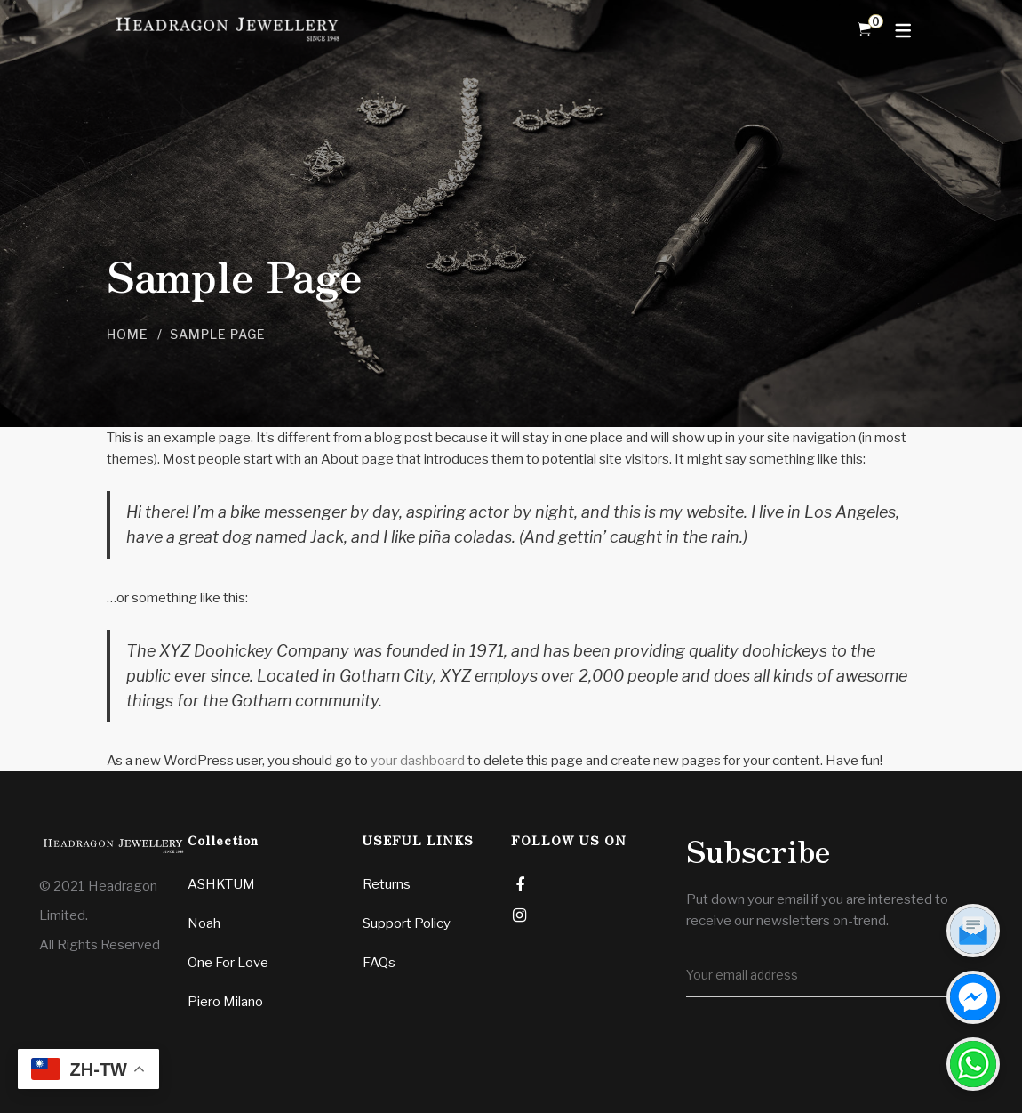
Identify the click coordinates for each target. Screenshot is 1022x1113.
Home (127, 334)
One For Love (228, 963)
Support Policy (407, 923)
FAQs (379, 963)
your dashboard (418, 761)
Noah (204, 923)
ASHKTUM (221, 884)
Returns (387, 884)
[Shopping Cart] (864, 29)
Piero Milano (225, 1002)
